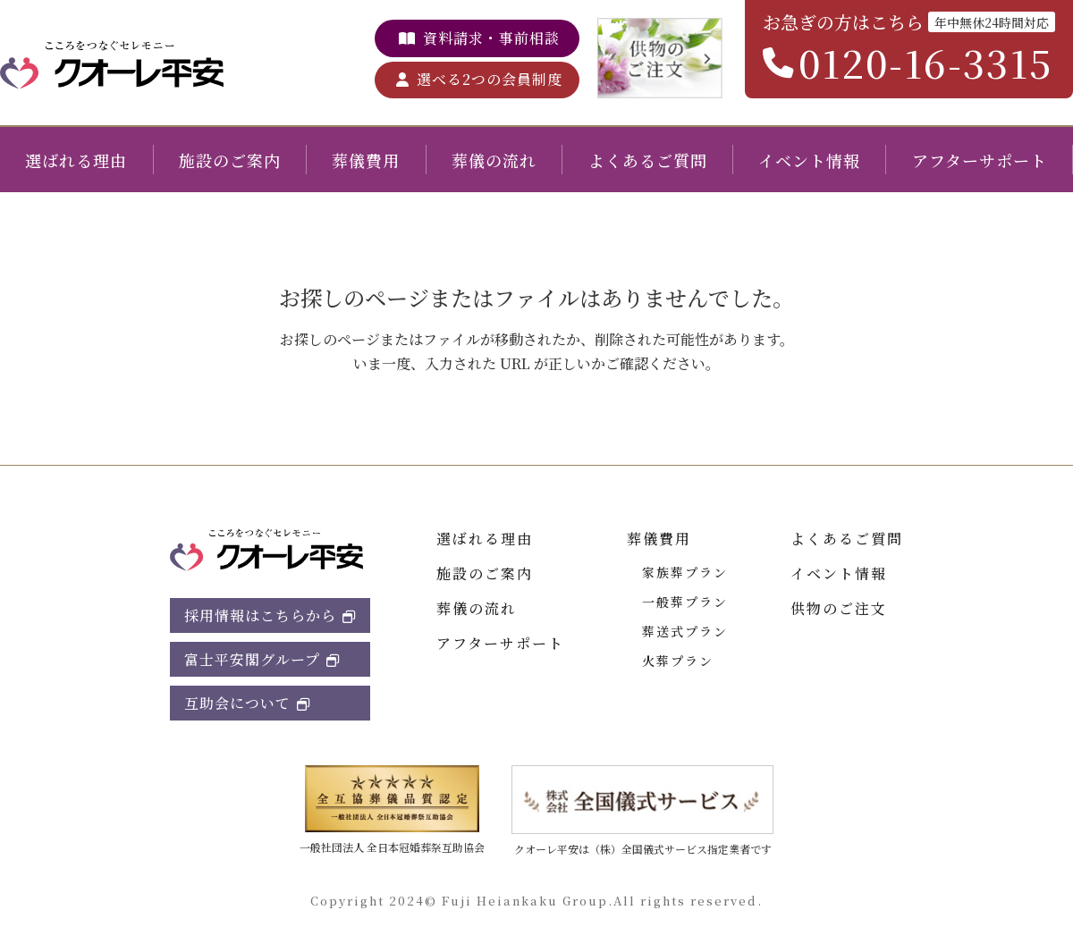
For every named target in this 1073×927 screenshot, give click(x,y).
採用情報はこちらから (260, 615)
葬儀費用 (366, 160)
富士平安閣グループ (252, 659)
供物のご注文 (838, 608)
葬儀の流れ (494, 160)
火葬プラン (678, 661)
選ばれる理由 (76, 160)
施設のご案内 (230, 160)
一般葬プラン (685, 602)
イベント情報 (809, 160)
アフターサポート (979, 160)
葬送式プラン (685, 631)
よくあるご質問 (647, 160)
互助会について (237, 703)
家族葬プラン (685, 572)
